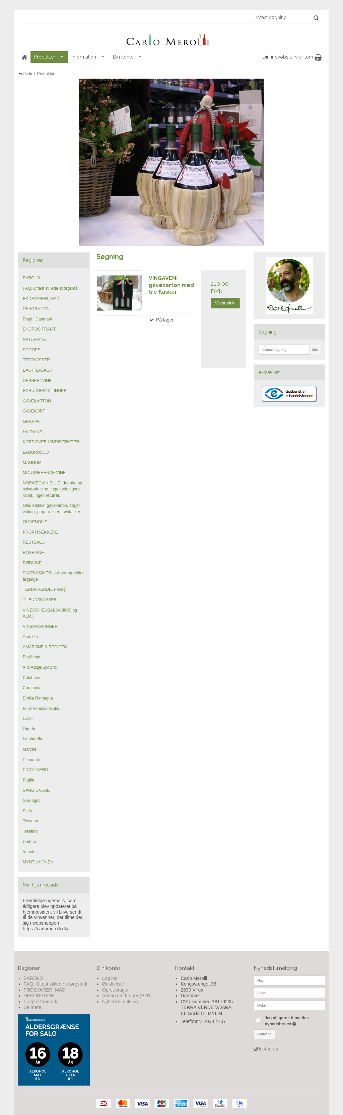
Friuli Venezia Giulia (41, 708)
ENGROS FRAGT (39, 329)
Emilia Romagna (38, 698)
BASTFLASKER (37, 370)
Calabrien (31, 677)
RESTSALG (34, 542)
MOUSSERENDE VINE (44, 472)
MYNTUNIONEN (38, 862)
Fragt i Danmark (37, 319)
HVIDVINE (32, 432)
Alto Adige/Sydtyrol (40, 667)
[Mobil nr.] (290, 1004)
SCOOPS (31, 350)
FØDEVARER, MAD (41, 298)
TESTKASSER (36, 360)
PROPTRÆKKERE (40, 532)
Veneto (29, 851)
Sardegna (32, 800)
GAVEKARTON (37, 401)
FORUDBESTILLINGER (45, 390)
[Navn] (290, 980)
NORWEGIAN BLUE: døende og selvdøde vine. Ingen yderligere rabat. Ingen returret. (52, 489)
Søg (315, 349)
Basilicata (31, 657)
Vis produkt (225, 303)
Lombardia (32, 739)
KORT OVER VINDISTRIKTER (51, 442)
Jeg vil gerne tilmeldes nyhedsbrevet (294, 1020)
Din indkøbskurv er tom (292, 57)
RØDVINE (32, 563)
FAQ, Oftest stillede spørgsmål (50, 288)
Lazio (27, 718)
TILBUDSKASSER (40, 599)
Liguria (29, 729)
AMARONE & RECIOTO (45, 647)
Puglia (28, 780)
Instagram (269, 1048)
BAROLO (31, 278)
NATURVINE (34, 339)
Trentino (30, 831)
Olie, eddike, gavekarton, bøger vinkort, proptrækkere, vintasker (51, 508)
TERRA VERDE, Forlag (44, 589)
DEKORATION (36, 308)
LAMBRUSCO (36, 452)
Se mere (33, 1007)
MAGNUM (32, 462)
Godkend (264, 1034)
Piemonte (31, 759)
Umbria (29, 841)
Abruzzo (30, 636)
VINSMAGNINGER (40, 626)
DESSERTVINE (37, 380)
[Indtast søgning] (286, 17)
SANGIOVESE (36, 790)
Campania (32, 687)
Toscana (30, 821)
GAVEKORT (34, 411)
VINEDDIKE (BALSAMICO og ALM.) (50, 613)
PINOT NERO (35, 769)
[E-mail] (290, 992)
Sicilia (28, 811)
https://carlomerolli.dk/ (45, 928)
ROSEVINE (33, 552)
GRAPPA (31, 421)
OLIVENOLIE (35, 522)
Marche (30, 749)
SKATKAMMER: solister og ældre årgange (53, 576)
